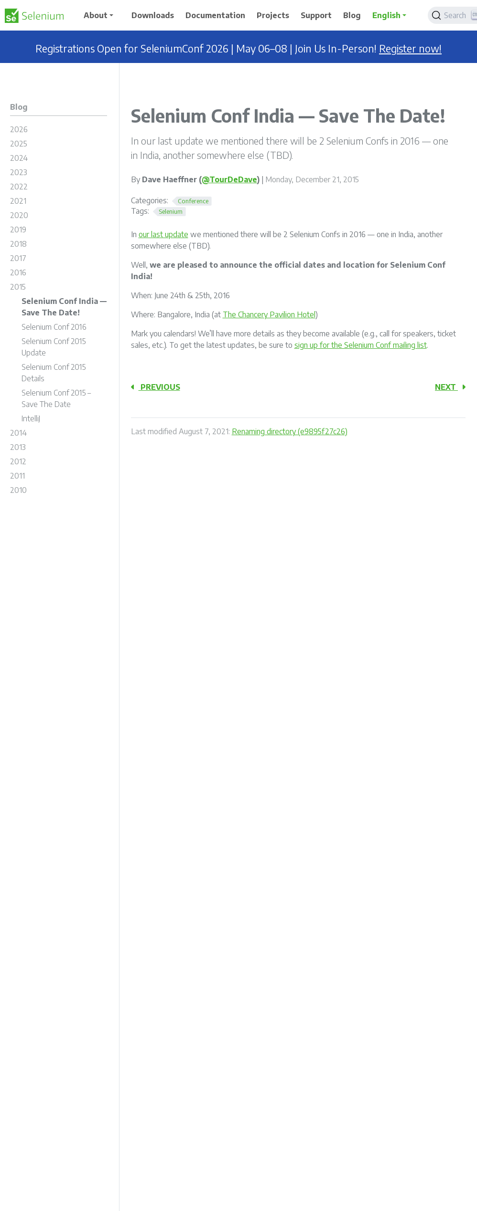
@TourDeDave (229, 179)
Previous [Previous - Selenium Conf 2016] (155, 387)
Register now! (410, 48)
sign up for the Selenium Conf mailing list (360, 345)
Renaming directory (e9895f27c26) (289, 431)
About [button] (96, 15)
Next (450, 387)
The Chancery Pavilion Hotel (269, 314)
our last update (163, 234)
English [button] (386, 15)
